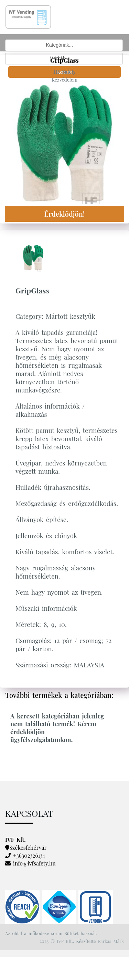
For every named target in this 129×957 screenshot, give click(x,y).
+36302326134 (29, 855)
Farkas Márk (111, 941)
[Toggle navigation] (80, 6)
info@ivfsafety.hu (34, 863)
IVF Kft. (65, 941)
